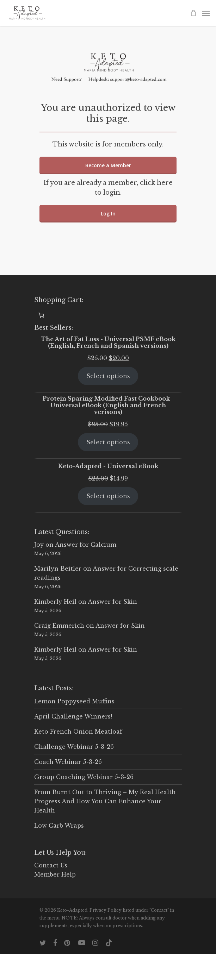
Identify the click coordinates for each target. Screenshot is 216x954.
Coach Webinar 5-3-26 (68, 761)
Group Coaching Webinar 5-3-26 (84, 776)
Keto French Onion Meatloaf (78, 731)
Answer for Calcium (85, 544)
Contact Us (50, 865)
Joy (39, 544)
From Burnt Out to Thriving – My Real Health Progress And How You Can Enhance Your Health (105, 801)
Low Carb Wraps (59, 825)
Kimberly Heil (55, 601)
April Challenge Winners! (73, 716)
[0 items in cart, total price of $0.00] (41, 315)
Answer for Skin (112, 601)
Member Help (55, 874)
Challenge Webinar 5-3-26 (74, 746)
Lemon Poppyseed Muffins (74, 701)
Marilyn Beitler (57, 568)
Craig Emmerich (59, 625)
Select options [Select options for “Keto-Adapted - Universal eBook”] (108, 496)
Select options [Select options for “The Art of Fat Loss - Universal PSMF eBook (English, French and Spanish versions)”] (108, 375)
